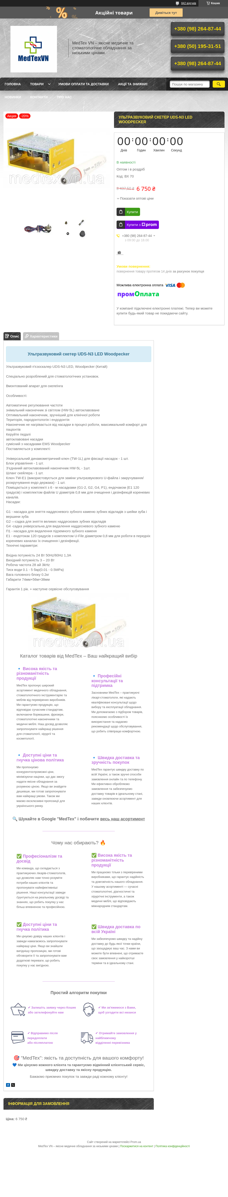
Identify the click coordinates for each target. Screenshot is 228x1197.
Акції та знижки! (133, 84)
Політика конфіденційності (172, 1146)
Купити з (142, 225)
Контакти (39, 97)
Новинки (13, 97)
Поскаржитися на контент (136, 1146)
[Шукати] (219, 84)
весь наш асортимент (122, 819)
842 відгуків (188, 3)
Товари (37, 84)
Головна (13, 84)
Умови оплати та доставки (83, 84)
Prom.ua (136, 1142)
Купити (132, 212)
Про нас (64, 97)
